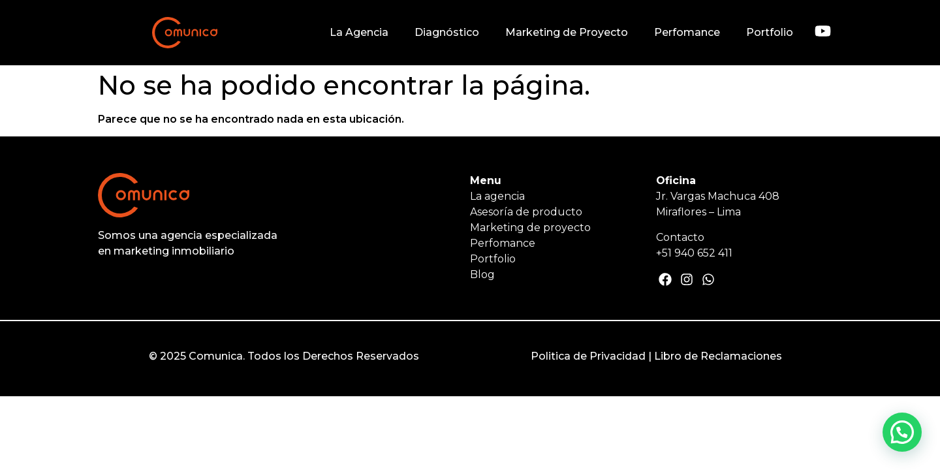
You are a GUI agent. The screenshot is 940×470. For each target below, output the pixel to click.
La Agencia (359, 32)
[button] (902, 432)
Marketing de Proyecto (566, 32)
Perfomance (687, 32)
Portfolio (769, 32)
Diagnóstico (447, 32)
